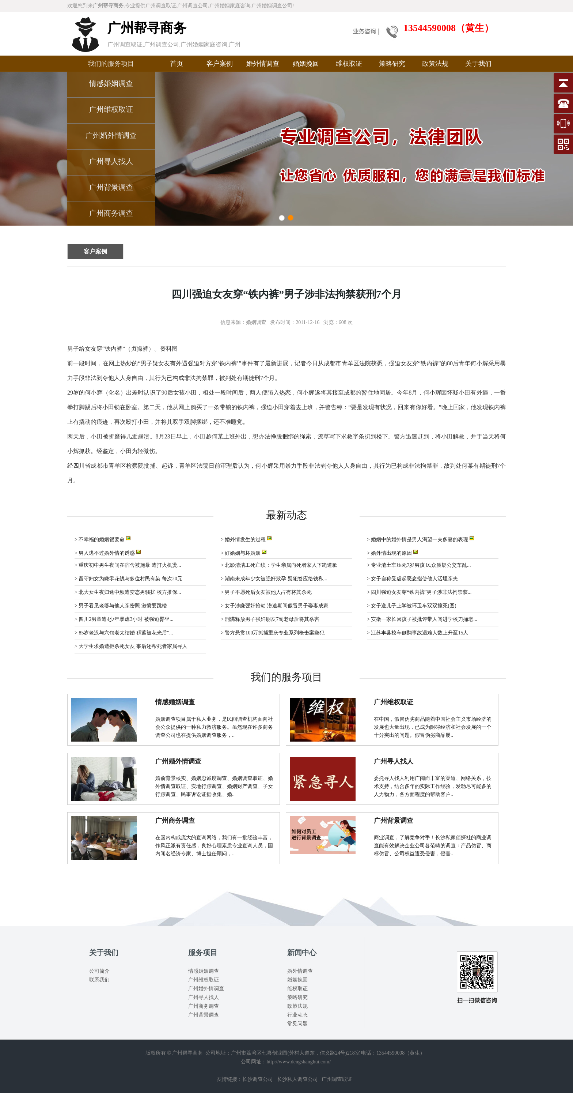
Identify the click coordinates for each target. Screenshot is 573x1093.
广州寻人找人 (111, 161)
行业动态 (297, 1015)
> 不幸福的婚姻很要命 (102, 538)
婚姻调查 (256, 322)
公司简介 (99, 971)
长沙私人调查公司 (297, 1079)
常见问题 (297, 1023)
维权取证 (349, 63)
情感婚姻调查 (111, 83)
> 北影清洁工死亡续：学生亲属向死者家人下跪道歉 (279, 565)
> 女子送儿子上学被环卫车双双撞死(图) (411, 605)
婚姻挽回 (306, 63)
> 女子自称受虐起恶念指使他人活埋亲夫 (412, 578)
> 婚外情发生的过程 (246, 538)
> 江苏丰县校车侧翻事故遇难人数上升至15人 (417, 633)
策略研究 (392, 63)
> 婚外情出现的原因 (392, 552)
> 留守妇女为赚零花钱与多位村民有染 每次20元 (128, 578)
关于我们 (478, 63)
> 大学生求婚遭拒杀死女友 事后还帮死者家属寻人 (131, 646)
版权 (150, 1053)
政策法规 (435, 63)
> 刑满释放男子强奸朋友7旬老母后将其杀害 (270, 619)
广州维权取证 (111, 109)
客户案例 (219, 63)
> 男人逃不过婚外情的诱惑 (108, 552)
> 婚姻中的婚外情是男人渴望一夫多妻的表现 (420, 538)
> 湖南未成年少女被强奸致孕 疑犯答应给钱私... (274, 578)
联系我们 (99, 980)
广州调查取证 (337, 1079)
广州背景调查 (111, 187)
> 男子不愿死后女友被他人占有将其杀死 (266, 592)
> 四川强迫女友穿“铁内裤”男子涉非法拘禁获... (419, 592)
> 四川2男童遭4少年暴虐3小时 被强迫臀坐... (124, 619)
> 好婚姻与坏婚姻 (243, 552)
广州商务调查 (111, 213)
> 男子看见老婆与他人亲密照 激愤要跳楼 (121, 605)
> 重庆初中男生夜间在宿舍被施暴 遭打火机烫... (128, 565)
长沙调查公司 (257, 1079)
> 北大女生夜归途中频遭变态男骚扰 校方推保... (128, 592)
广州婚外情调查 (111, 135)
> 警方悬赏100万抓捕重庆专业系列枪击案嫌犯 (273, 633)
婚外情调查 (262, 63)
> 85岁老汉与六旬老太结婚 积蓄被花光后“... (124, 633)
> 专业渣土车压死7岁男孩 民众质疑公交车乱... (419, 565)
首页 (176, 63)
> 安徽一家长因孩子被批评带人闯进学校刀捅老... (422, 619)
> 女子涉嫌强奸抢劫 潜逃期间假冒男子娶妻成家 (275, 605)
